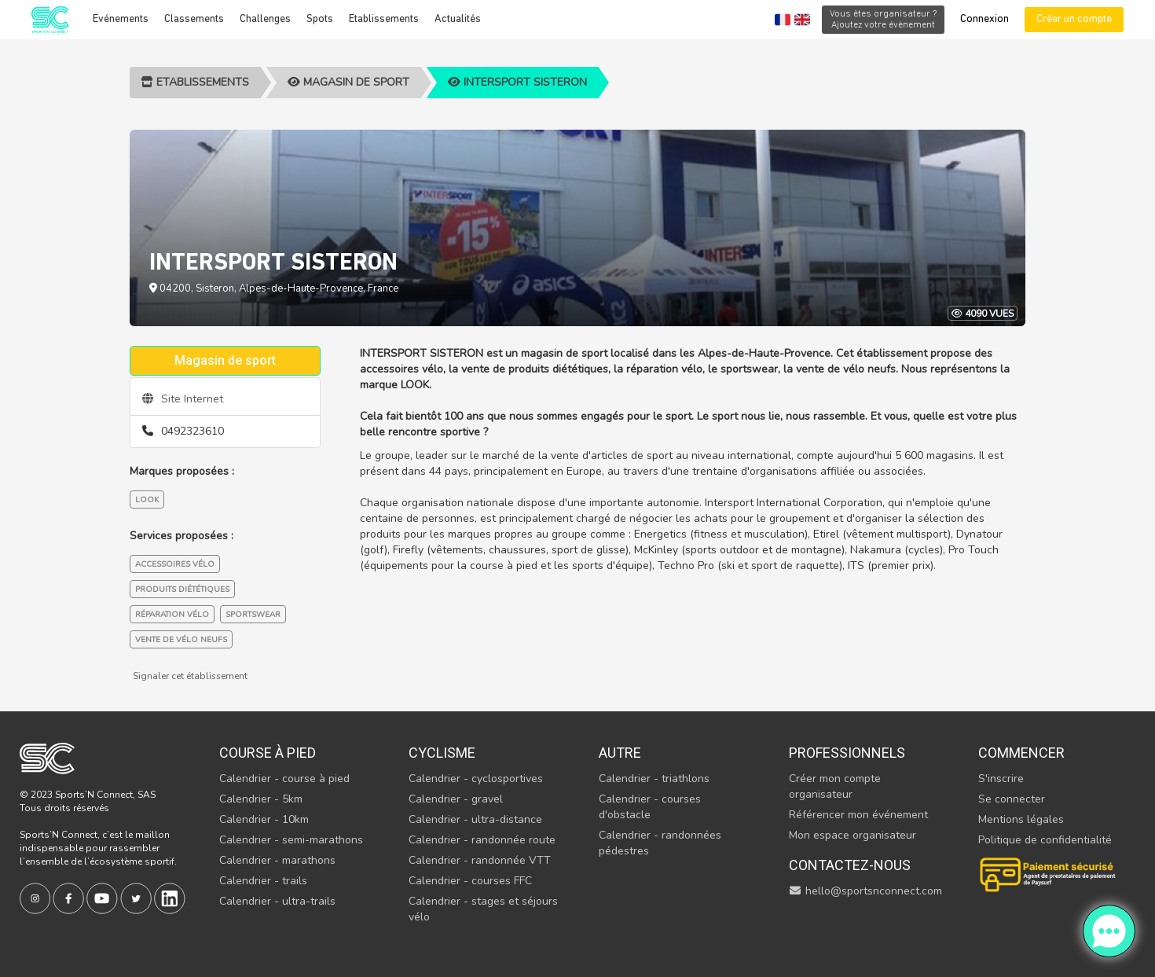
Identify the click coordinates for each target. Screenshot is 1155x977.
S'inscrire (1001, 778)
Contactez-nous (850, 865)
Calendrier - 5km (260, 799)
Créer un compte (1074, 19)
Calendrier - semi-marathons (291, 839)
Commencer (1021, 752)
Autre (620, 752)
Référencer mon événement (858, 814)
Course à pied (267, 752)
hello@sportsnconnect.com (866, 890)
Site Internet (182, 398)
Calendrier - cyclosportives (476, 778)
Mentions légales (1021, 819)
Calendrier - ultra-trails (277, 901)
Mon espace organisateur (852, 835)
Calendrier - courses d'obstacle (650, 807)
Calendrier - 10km (264, 819)
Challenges (265, 19)
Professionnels (847, 752)
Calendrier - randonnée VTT (480, 860)
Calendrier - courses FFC (470, 880)
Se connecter (1011, 799)
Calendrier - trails (263, 880)
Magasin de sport (348, 82)
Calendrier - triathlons (654, 778)
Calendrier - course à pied (284, 778)
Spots (319, 19)
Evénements (120, 19)
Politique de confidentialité (1045, 839)
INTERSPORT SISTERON (517, 82)
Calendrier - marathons (277, 860)
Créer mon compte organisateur (835, 786)
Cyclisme (442, 752)
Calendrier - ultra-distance (475, 819)
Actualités (457, 19)
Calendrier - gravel (456, 799)
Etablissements (384, 19)
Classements (194, 19)
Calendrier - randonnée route (482, 839)
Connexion (984, 19)
